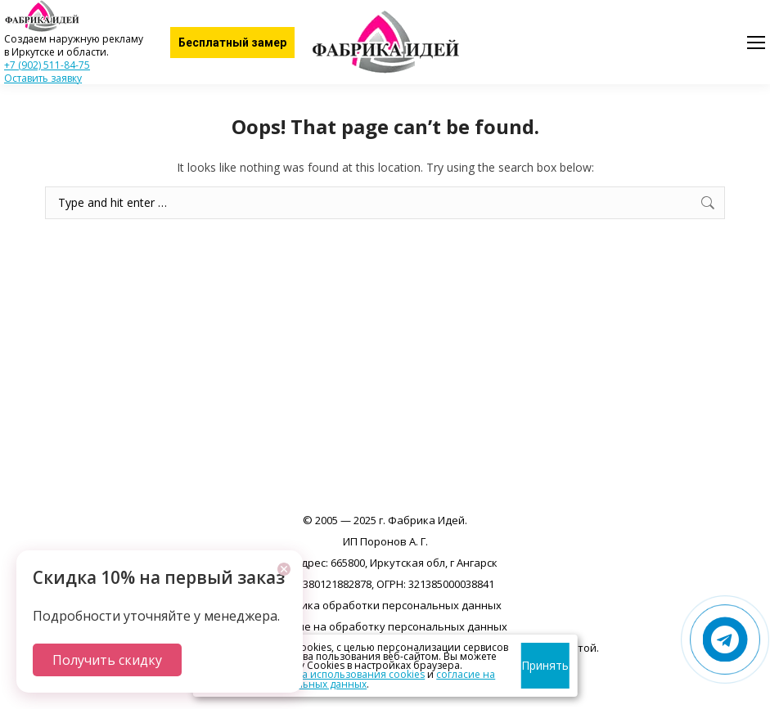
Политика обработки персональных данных (385, 605)
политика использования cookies (343, 674)
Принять (545, 665)
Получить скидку (107, 660)
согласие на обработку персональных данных (347, 678)
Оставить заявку (43, 78)
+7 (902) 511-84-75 (47, 65)
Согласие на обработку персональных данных (385, 626)
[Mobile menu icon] (756, 42)
